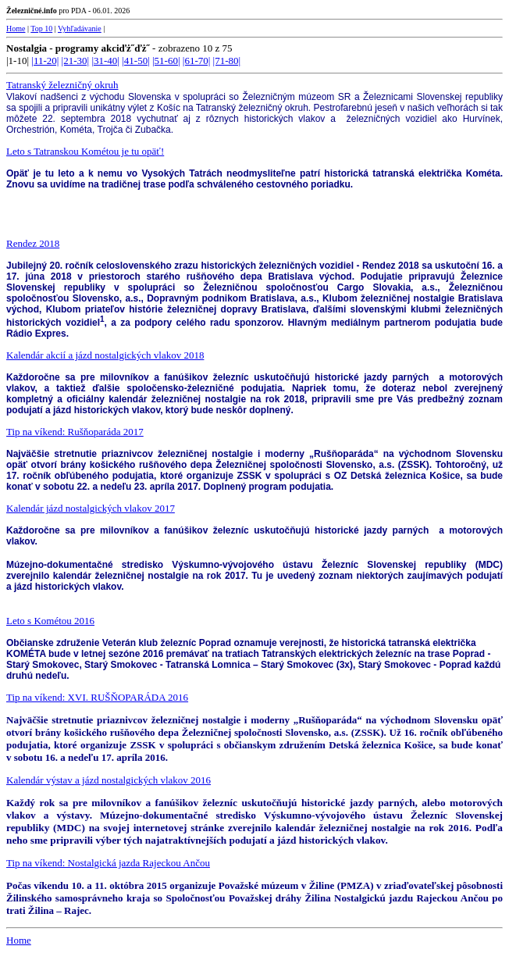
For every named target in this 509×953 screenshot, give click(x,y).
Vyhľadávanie (79, 28)
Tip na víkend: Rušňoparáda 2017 (75, 431)
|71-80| (227, 60)
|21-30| (76, 60)
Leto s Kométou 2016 (50, 620)
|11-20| (45, 60)
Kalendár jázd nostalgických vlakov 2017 (90, 508)
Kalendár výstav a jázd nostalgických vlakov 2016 (108, 780)
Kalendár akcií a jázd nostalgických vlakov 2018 (105, 355)
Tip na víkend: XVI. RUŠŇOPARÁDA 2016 (97, 697)
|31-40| (105, 60)
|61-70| (197, 60)
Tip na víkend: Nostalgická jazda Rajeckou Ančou (108, 863)
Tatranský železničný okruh (62, 85)
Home (15, 28)
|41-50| (136, 60)
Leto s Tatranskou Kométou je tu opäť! (85, 151)
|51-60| (166, 60)
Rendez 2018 (32, 243)
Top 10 (41, 28)
